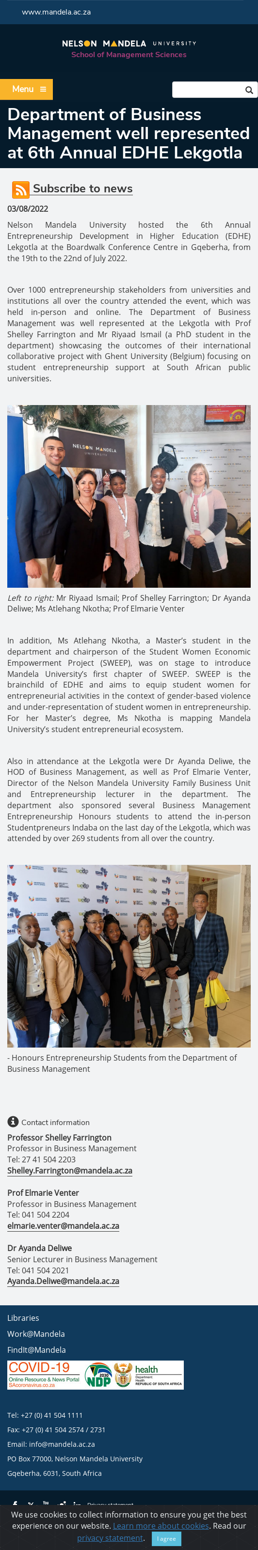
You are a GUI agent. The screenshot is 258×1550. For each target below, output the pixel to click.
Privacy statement (110, 1505)
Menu (29, 89)
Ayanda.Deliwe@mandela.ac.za (63, 1281)
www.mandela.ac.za (56, 12)
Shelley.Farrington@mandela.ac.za (69, 1170)
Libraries (23, 1318)
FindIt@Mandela (36, 1350)
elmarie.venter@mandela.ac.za (63, 1226)
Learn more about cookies (161, 1539)
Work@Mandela (36, 1334)
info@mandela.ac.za (62, 1444)
